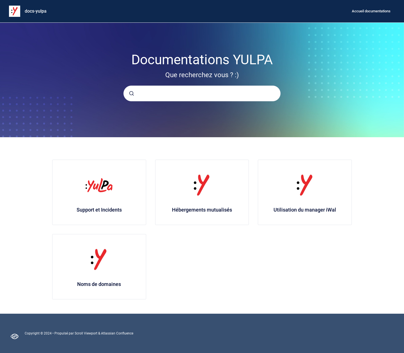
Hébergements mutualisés (202, 210)
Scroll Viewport (86, 333)
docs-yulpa (36, 11)
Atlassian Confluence (117, 333)
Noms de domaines (99, 284)
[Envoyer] (131, 93)
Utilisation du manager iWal (305, 210)
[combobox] (202, 93)
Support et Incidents (99, 210)
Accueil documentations (371, 11)
